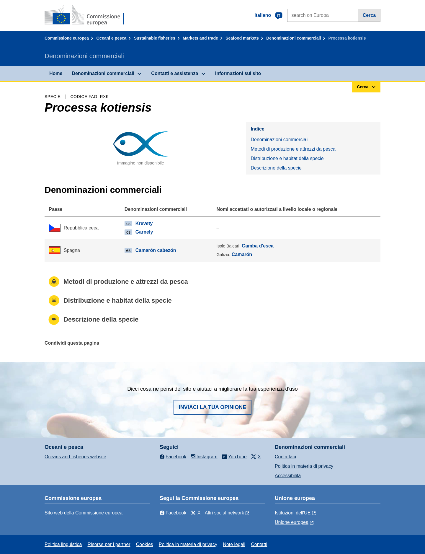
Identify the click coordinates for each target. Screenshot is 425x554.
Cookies (144, 544)
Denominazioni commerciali (293, 38)
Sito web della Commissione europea (83, 512)
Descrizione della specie (276, 167)
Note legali (234, 544)
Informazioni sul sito (238, 73)
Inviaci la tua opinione (212, 407)
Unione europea (291, 522)
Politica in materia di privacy (304, 466)
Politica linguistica (63, 544)
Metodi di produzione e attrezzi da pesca (293, 148)
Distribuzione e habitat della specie (287, 158)
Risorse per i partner (109, 544)
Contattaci (285, 456)
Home (55, 73)
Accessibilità (288, 475)
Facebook (173, 512)
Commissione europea (67, 38)
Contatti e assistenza (174, 73)
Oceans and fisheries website (75, 456)
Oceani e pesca (111, 38)
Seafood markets (242, 38)
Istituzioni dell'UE (292, 512)
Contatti (259, 544)
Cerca (369, 15)
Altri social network (224, 512)
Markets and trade (200, 38)
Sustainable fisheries (154, 38)
